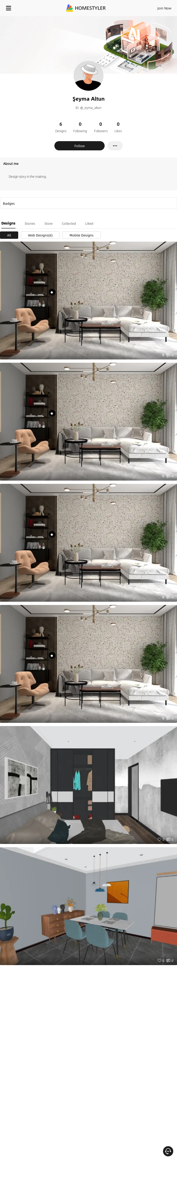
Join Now (164, 8)
